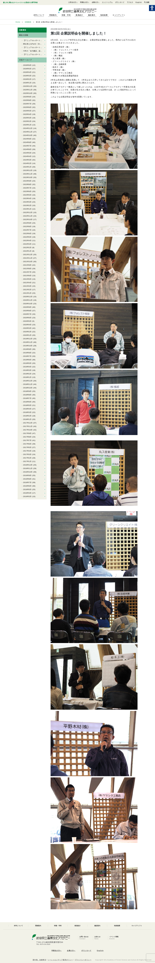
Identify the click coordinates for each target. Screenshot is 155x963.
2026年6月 (27, 65)
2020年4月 (27, 325)
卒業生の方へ (84, 2)
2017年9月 (27, 433)
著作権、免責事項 (39, 960)
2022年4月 (27, 240)
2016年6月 (27, 486)
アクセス (130, 2)
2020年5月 (27, 321)
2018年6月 (27, 402)
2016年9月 (27, 475)
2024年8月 (27, 142)
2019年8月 (27, 353)
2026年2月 (27, 79)
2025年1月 (27, 125)
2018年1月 (27, 419)
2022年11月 (28, 216)
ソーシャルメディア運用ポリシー (60, 960)
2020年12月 (28, 297)
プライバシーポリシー (83, 960)
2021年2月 (27, 290)
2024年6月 (27, 149)
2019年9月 (27, 349)
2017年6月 (27, 444)
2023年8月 (27, 184)
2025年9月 (27, 97)
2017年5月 (27, 447)
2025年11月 (28, 90)
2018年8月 (27, 395)
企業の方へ (96, 2)
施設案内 (91, 15)
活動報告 (28, 22)
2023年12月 (28, 170)
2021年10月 (28, 261)
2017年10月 (28, 430)
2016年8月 (27, 479)
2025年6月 (27, 107)
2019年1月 (27, 377)
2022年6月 (27, 233)
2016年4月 (27, 493)
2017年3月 (27, 454)
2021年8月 (27, 268)
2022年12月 (28, 212)
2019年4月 (27, 367)
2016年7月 (27, 482)
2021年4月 (27, 283)
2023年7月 (27, 188)
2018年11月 (28, 384)
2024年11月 (28, 132)
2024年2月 (27, 163)
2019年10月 (28, 346)
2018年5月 (27, 405)
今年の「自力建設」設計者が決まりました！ (40, 51)
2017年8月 (27, 437)
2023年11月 (28, 174)
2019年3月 (27, 370)
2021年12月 (28, 254)
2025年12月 (28, 86)
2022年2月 (27, 247)
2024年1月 (27, 167)
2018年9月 (27, 391)
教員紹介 (79, 15)
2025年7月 (27, 104)
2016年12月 (28, 465)
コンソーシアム (107, 2)
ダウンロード (120, 2)
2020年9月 (27, 307)
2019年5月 (27, 363)
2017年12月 (28, 423)
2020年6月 (27, 318)
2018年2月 (27, 416)
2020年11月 (28, 300)
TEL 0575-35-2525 (43, 944)
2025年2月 (27, 121)
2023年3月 (27, 202)
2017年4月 (27, 451)
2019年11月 (28, 342)
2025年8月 (27, 100)
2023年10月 (28, 177)
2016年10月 (28, 472)
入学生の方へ (73, 2)
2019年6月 (27, 360)
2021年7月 (27, 272)
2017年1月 (27, 461)
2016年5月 (27, 489)
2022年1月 (27, 251)
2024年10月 (28, 135)
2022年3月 (27, 244)
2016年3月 (27, 496)
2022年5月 (27, 237)
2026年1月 (27, 83)
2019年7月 (27, 356)
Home (18, 22)
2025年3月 (27, 118)
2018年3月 (27, 412)
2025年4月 (27, 114)
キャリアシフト (119, 15)
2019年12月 (28, 339)
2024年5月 (27, 153)
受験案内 (53, 15)
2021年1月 (27, 293)
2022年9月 (27, 223)
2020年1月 (27, 335)
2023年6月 (27, 191)
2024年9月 (27, 139)
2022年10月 (28, 219)
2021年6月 (27, 276)
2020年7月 (27, 314)
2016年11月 (28, 468)
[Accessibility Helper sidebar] (152, 8)
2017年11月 (28, 426)
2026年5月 (27, 69)
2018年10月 (28, 388)
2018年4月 (27, 409)
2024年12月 (28, 128)
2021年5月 (27, 279)
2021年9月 (27, 265)
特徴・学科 (66, 15)
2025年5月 (27, 111)
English (139, 2)
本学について (38, 15)
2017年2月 (27, 458)
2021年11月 (28, 258)
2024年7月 (27, 146)
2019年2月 (27, 374)
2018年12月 (28, 381)
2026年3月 (27, 76)
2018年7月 (27, 398)
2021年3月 (27, 286)
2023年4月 (27, 198)
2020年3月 (27, 328)
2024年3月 (27, 160)
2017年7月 (27, 440)
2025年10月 (28, 93)
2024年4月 (27, 156)
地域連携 (104, 15)
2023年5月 (27, 195)
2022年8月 (27, 226)
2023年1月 (27, 209)
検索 (146, 2)
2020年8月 (27, 311)
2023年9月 (27, 181)
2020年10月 (28, 304)
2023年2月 (27, 205)
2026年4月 (27, 72)
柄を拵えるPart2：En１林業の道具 (36, 44)
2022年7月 (27, 230)
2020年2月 (27, 332)
